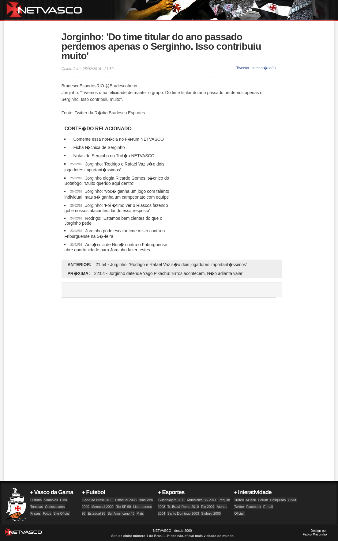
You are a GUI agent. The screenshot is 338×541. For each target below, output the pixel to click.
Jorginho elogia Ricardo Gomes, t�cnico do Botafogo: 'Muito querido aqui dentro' (116, 181)
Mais (140, 513)
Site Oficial (61, 513)
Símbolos (51, 500)
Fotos (47, 513)
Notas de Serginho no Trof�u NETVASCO (113, 155)
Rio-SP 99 (123, 507)
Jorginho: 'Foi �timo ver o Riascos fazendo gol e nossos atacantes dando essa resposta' (116, 208)
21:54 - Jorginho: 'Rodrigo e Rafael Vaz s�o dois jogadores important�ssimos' (171, 264)
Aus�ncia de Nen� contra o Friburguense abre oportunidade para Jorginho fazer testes (115, 247)
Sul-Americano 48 (120, 513)
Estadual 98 (96, 513)
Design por (315, 532)
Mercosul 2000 (103, 507)
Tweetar (243, 68)
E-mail (268, 507)
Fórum (263, 500)
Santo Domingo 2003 (183, 513)
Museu (251, 500)
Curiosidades (55, 507)
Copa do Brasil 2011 (97, 500)
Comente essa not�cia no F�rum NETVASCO (118, 139)
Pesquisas (278, 500)
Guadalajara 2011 (171, 500)
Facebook (253, 507)
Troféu (239, 500)
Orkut (292, 500)
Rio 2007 (208, 507)
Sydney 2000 (211, 513)
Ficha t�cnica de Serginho (99, 147)
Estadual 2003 (126, 500)
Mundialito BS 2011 (201, 500)
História (36, 500)
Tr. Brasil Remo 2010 (183, 507)
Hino (63, 500)
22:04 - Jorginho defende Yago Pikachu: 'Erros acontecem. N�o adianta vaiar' (168, 273)
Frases (35, 513)
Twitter (239, 507)
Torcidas (36, 507)
